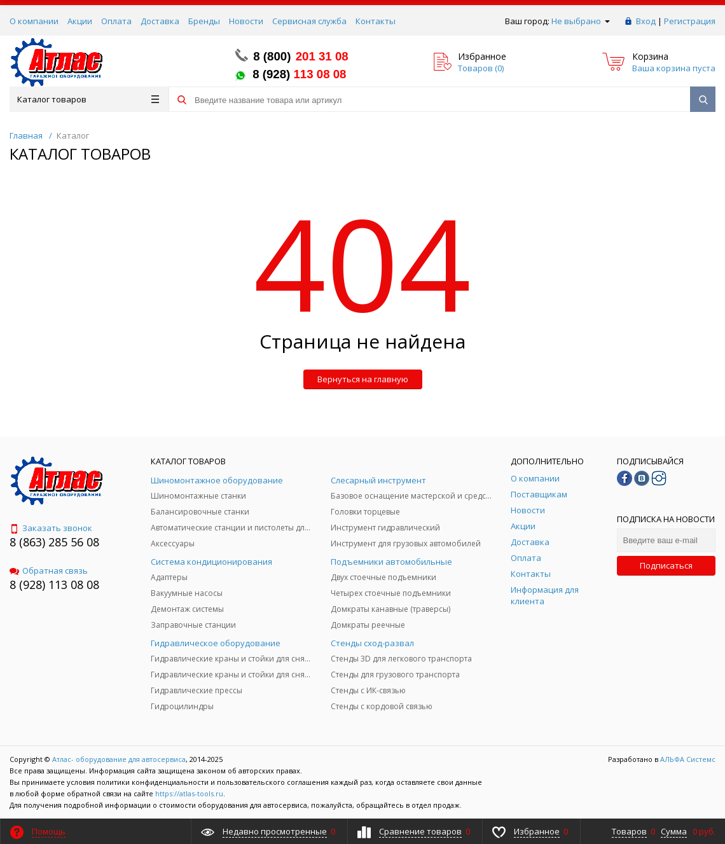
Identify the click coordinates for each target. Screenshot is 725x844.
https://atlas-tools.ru (189, 793)
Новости (246, 21)
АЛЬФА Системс (686, 759)
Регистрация (689, 21)
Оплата (116, 21)
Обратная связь (49, 570)
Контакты (376, 21)
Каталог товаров (88, 99)
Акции (79, 21)
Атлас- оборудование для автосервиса (119, 759)
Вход (646, 21)
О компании (34, 21)
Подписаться (666, 565)
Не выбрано (580, 21)
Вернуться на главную (362, 379)
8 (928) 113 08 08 (54, 584)
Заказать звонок (51, 528)
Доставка (160, 21)
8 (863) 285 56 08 (54, 542)
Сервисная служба (309, 21)
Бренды (204, 21)
